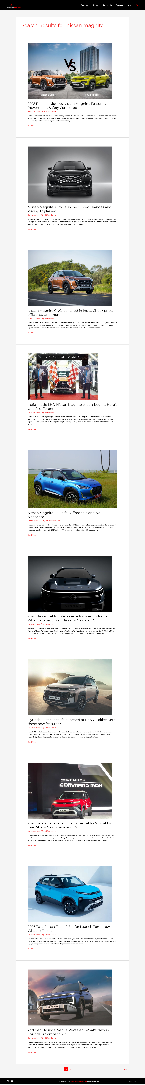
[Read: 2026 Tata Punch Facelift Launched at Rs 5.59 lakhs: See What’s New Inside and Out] (70, 791)
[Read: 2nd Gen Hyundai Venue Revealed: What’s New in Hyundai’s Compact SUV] (70, 998)
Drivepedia (109, 5)
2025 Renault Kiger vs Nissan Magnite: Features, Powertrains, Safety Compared (67, 106)
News (99, 5)
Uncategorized (34, 521)
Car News (32, 215)
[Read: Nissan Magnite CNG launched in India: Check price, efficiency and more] (70, 278)
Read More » (33, 126)
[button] (92, 5)
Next (125, 1070)
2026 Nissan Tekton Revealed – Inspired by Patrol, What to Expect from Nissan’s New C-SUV (68, 619)
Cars (43, 521)
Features (120, 5)
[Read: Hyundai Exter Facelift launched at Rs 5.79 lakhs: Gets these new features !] (70, 687)
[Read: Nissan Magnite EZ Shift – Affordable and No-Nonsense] (72, 479)
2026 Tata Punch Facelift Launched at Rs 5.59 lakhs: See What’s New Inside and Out (70, 826)
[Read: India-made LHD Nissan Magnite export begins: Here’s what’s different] (63, 377)
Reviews (88, 5)
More (130, 5)
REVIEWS (37, 112)
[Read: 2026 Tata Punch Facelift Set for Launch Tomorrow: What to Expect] (70, 894)
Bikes (30, 112)
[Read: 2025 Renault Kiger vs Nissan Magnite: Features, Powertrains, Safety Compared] (70, 71)
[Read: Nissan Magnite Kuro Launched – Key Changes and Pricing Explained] (70, 174)
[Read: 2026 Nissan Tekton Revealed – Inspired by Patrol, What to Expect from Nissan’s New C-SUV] (70, 584)
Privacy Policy (133, 1082)
